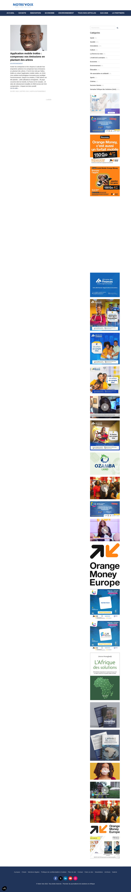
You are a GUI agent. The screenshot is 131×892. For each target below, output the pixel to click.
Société (92, 42)
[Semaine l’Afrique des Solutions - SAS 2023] (104, 13)
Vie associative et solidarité (99, 73)
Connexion (117, 890)
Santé (92, 38)
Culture (92, 50)
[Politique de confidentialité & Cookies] (53, 872)
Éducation (93, 69)
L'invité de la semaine (97, 57)
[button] (4, 888)
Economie (93, 62)
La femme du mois (96, 54)
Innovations (94, 46)
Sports (92, 77)
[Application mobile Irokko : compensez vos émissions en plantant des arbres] (28, 38)
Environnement (95, 65)
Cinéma (92, 81)
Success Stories (95, 85)
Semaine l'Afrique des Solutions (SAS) (103, 89)
